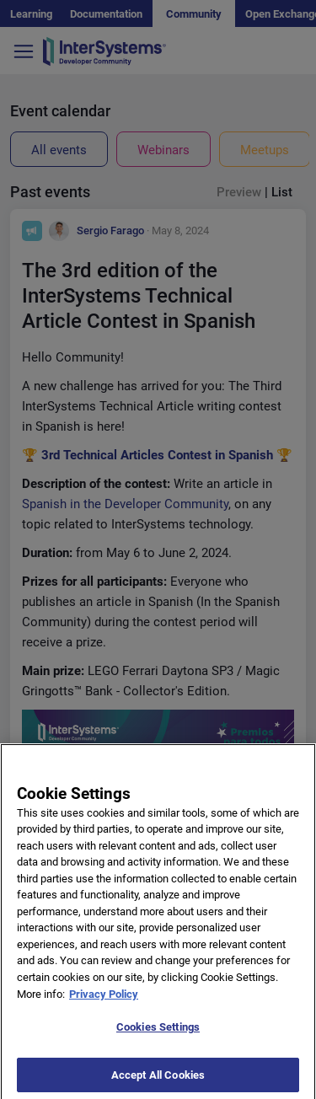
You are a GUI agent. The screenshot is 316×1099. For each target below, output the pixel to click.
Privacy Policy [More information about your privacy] (103, 998)
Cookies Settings (158, 1032)
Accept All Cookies (158, 1080)
